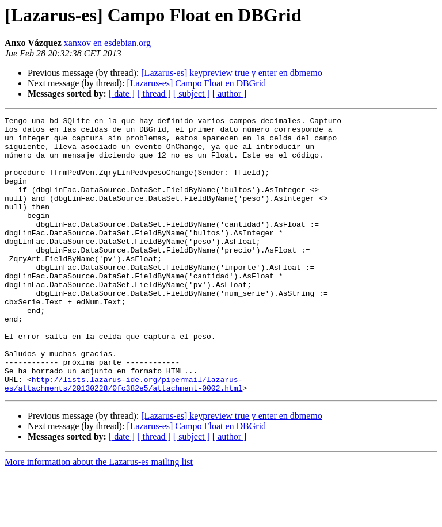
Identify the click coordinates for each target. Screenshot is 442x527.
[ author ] (229, 93)
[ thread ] (154, 93)
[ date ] (122, 93)
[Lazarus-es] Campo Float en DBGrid (196, 83)
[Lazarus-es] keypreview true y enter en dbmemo (231, 73)
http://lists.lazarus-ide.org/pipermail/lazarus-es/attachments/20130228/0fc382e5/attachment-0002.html (123, 437)
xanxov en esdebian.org (107, 43)
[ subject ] (191, 93)
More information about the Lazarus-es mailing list (99, 517)
